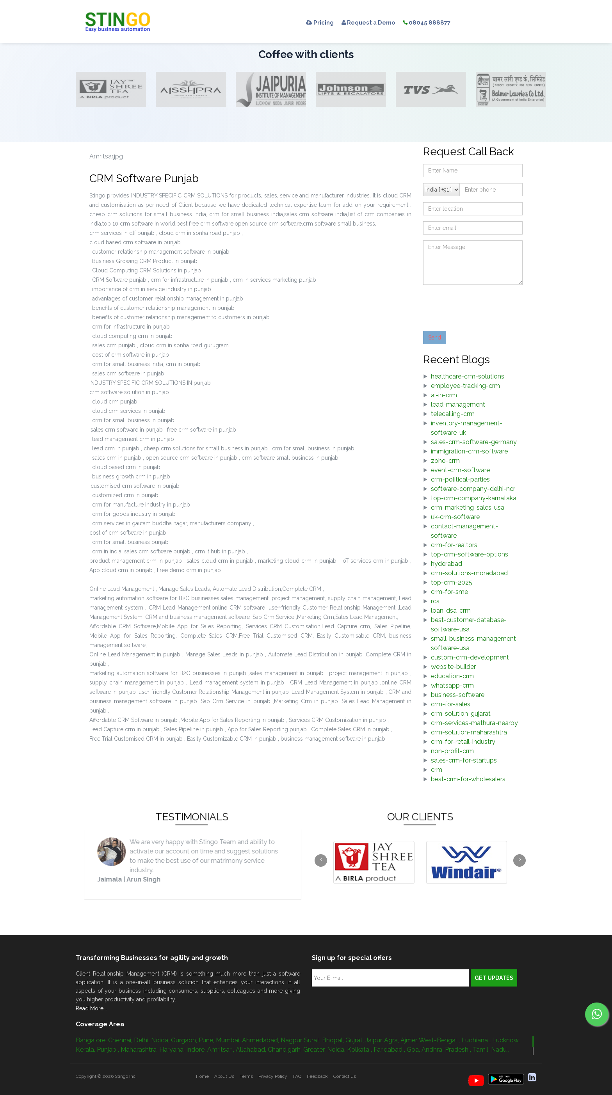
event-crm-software (460, 470)
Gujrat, (355, 1040)
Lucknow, (505, 1040)
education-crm (452, 676)
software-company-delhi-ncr (473, 488)
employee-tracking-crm (465, 385)
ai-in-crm (444, 395)
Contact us (344, 1076)
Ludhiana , (476, 1040)
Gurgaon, (185, 1040)
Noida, (161, 1040)
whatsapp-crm (452, 685)
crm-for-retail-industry (463, 741)
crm (436, 769)
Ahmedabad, (261, 1040)
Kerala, (86, 1049)
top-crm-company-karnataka (473, 498)
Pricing (321, 22)
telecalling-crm (453, 414)
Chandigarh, (285, 1049)
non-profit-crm (452, 751)
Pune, (207, 1040)
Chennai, (121, 1040)
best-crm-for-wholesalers (468, 779)
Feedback (317, 1076)
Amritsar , (221, 1049)
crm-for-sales (450, 704)
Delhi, (142, 1040)
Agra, (392, 1040)
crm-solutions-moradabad (469, 573)
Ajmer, (409, 1040)
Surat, (313, 1040)
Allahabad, (252, 1049)
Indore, (196, 1049)
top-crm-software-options (469, 554)
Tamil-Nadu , (491, 1049)
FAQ (297, 1076)
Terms (246, 1076)
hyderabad (446, 563)
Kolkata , (360, 1049)
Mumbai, (229, 1040)
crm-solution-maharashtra (469, 732)
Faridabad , (390, 1049)
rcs (435, 601)
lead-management (458, 404)
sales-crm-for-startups (464, 760)
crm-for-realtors (454, 545)
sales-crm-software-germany (474, 442)
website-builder (453, 666)
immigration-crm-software (469, 451)
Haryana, (172, 1049)
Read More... (91, 1008)
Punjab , (109, 1049)
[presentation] (482, 306)
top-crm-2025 (451, 582)
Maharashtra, (140, 1049)
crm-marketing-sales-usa (467, 507)
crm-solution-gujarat (461, 713)
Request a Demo (374, 22)
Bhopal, (333, 1040)
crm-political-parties (460, 479)
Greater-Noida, (325, 1049)
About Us (224, 1076)
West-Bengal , (440, 1040)
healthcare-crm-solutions (467, 376)
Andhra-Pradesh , (447, 1049)
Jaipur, (374, 1040)
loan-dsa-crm (451, 610)
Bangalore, (92, 1040)
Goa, (414, 1049)
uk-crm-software (455, 517)
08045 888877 (437, 22)
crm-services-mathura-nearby (474, 723)
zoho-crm (445, 460)
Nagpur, (292, 1040)
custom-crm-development (470, 657)
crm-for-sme (449, 591)
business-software (457, 695)
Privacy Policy (272, 1076)
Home (202, 1076)
